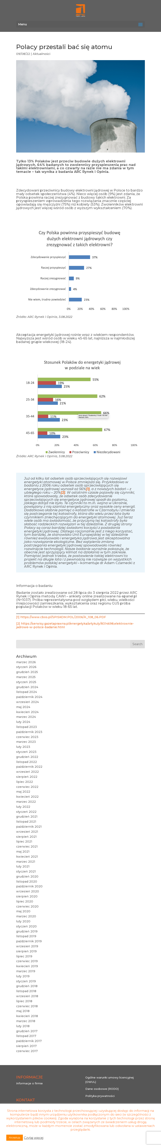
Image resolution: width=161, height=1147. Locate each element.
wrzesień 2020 (27, 891)
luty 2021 (23, 866)
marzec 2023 (26, 742)
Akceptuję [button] (14, 1137)
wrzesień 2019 (27, 946)
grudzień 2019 (27, 931)
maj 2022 (23, 792)
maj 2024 (23, 707)
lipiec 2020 (24, 901)
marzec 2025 (26, 677)
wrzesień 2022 (27, 772)
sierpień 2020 (27, 896)
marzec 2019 (25, 971)
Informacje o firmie (29, 1083)
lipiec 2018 (24, 1001)
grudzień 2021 (27, 816)
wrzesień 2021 (27, 832)
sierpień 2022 (26, 777)
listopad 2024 (26, 692)
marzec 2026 (26, 662)
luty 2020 (23, 921)
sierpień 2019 (26, 951)
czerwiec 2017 (27, 1051)
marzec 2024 (26, 717)
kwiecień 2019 (27, 966)
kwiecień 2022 (27, 797)
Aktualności (41, 54)
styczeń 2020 (26, 926)
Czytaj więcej (33, 1138)
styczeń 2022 (26, 812)
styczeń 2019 (26, 981)
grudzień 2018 (27, 986)
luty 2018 (23, 1026)
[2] (18, 623)
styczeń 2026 (26, 667)
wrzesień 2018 (27, 996)
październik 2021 (29, 827)
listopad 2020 (26, 881)
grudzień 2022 (27, 757)
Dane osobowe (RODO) (102, 1088)
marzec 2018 (25, 1021)
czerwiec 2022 (27, 787)
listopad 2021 (26, 821)
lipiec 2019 (24, 956)
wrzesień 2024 (27, 702)
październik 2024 (29, 697)
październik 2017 (29, 1041)
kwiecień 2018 (27, 1016)
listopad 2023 (26, 727)
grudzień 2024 (27, 687)
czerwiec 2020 (27, 906)
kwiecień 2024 (27, 712)
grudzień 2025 (27, 672)
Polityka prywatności (100, 1096)
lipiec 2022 (24, 782)
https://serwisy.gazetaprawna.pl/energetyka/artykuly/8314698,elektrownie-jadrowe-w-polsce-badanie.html (75, 625)
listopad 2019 (26, 936)
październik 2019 (29, 941)
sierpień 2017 (26, 1046)
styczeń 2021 (26, 871)
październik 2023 (29, 732)
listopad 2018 (26, 991)
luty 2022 (23, 807)
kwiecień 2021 (27, 856)
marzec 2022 (26, 802)
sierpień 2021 (26, 837)
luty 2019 (23, 976)
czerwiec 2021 (27, 846)
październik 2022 (29, 767)
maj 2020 (23, 911)
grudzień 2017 (27, 1031)
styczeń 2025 (26, 682)
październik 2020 (29, 886)
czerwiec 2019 (27, 961)
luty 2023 (23, 747)
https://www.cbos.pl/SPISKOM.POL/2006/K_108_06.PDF (63, 617)
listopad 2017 (26, 1036)
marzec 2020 (26, 916)
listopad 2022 (26, 762)
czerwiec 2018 (27, 1006)
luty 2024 (23, 722)
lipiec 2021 (24, 841)
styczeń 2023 (26, 752)
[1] (17, 617)
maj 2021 (23, 851)
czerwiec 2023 (27, 737)
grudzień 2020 (27, 876)
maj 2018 (23, 1011)
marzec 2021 (25, 861)
